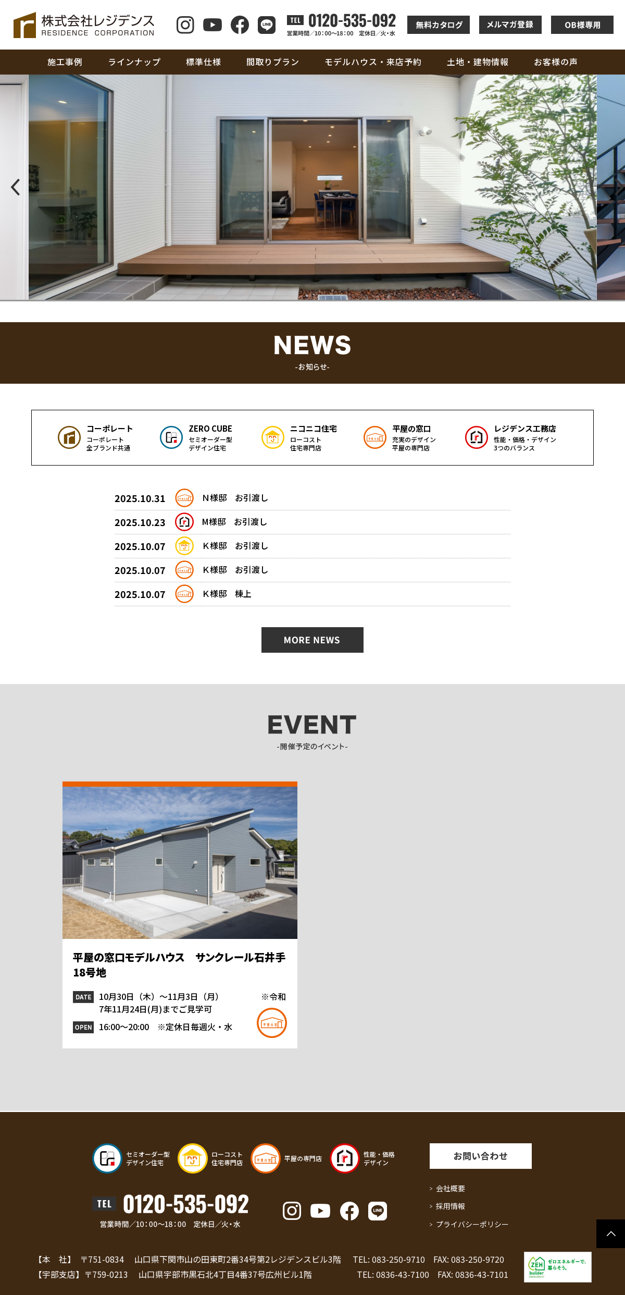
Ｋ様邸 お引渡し (235, 545)
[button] (12, 187)
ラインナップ (134, 61)
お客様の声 (556, 61)
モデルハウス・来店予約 (373, 61)
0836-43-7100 (402, 1274)
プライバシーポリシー (472, 1224)
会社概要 (450, 1188)
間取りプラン (272, 61)
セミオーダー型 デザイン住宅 (148, 1158)
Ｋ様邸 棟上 (227, 593)
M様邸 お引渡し (234, 521)
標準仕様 (203, 61)
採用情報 (450, 1206)
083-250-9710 (398, 1259)
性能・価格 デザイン (379, 1158)
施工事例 (65, 61)
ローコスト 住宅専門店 (227, 1158)
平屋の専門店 (303, 1158)
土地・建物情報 (478, 61)
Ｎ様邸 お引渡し (235, 497)
